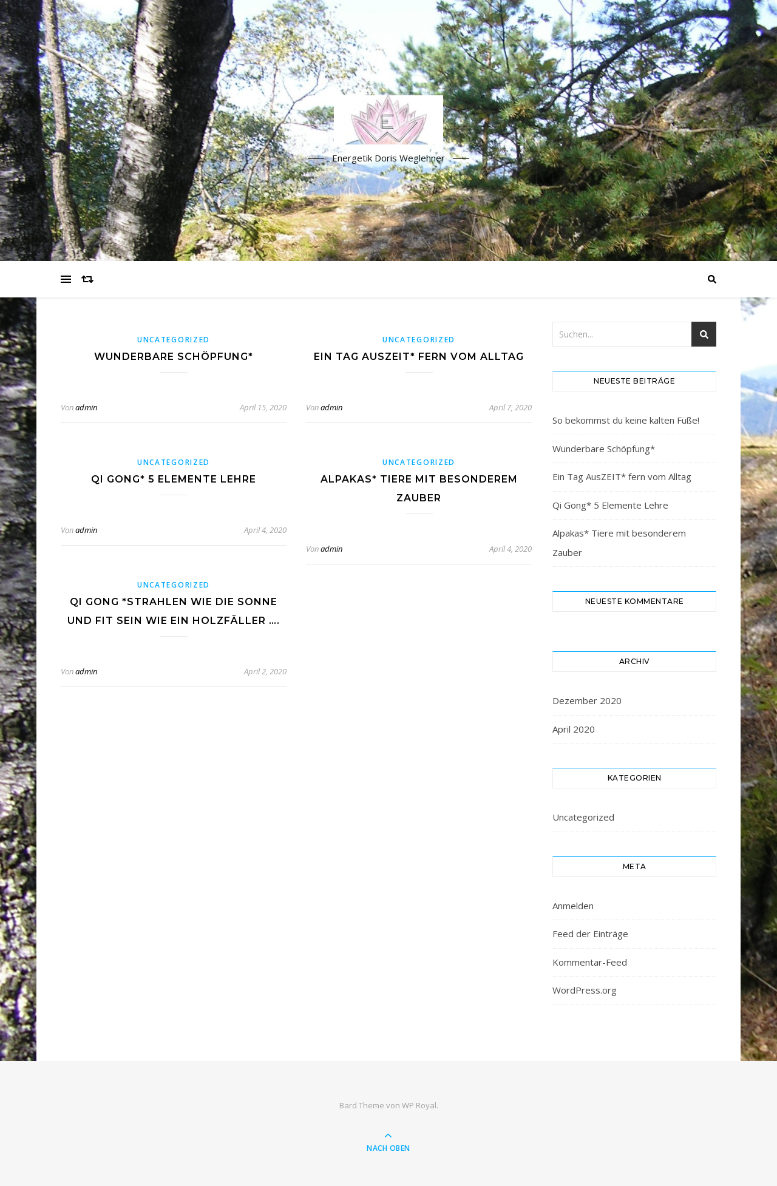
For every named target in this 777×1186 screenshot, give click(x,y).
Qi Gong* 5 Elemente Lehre (173, 479)
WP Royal (419, 1105)
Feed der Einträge (590, 933)
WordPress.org (584, 990)
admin (86, 407)
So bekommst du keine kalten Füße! (625, 420)
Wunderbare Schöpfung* (173, 356)
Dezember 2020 (587, 700)
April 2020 (573, 729)
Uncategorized (173, 339)
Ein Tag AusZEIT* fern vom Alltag (419, 356)
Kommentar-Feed (589, 962)
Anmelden (573, 906)
